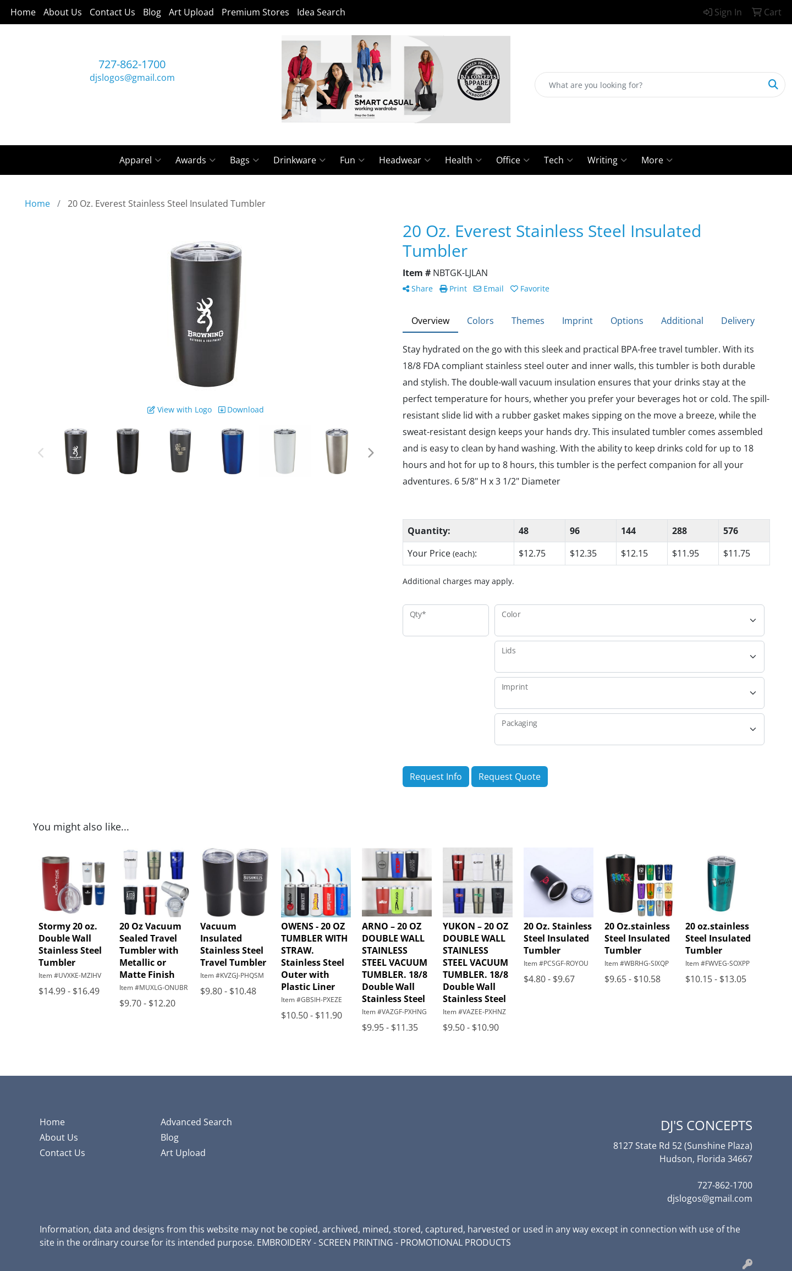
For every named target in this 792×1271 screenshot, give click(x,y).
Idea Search (321, 12)
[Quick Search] (648, 84)
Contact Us (112, 12)
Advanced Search (196, 1122)
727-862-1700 (132, 64)
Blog (152, 12)
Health (463, 160)
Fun (352, 160)
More (657, 160)
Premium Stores (255, 12)
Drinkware (299, 160)
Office (513, 160)
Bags (244, 160)
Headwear (405, 160)
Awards (195, 160)
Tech (558, 160)
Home (23, 12)
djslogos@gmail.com (132, 77)
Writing (607, 160)
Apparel (140, 160)
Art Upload (191, 12)
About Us (62, 12)
